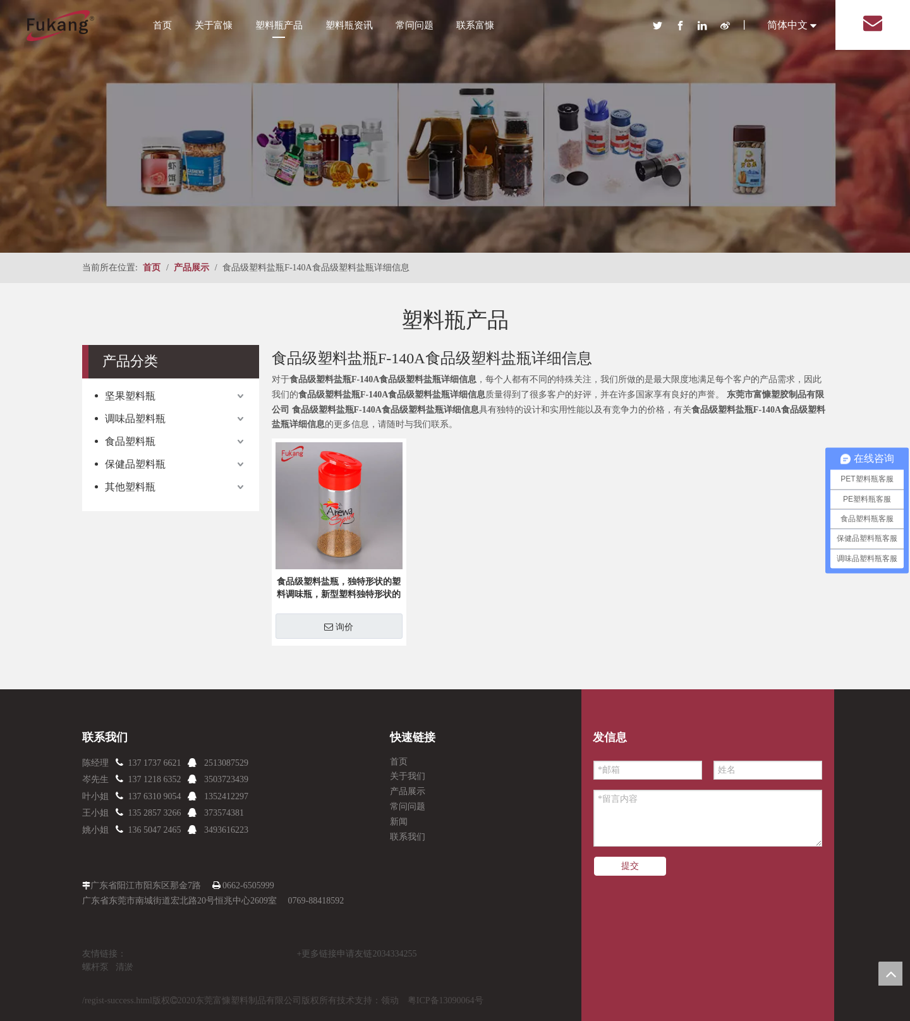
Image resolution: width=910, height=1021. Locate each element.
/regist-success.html (117, 1000)
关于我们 (407, 776)
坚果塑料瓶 (130, 395)
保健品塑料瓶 (135, 464)
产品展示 (407, 791)
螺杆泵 (95, 967)
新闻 (399, 821)
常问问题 (415, 25)
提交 (630, 866)
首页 (162, 25)
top (890, 974)
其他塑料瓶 (130, 486)
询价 (338, 627)
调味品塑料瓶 (135, 418)
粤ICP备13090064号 (445, 1000)
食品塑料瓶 (130, 441)
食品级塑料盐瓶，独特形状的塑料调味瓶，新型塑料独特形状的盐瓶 (339, 589)
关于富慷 (214, 25)
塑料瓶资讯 (349, 25)
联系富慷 (475, 25)
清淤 (124, 967)
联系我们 (407, 837)
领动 (390, 1000)
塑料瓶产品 (279, 25)
